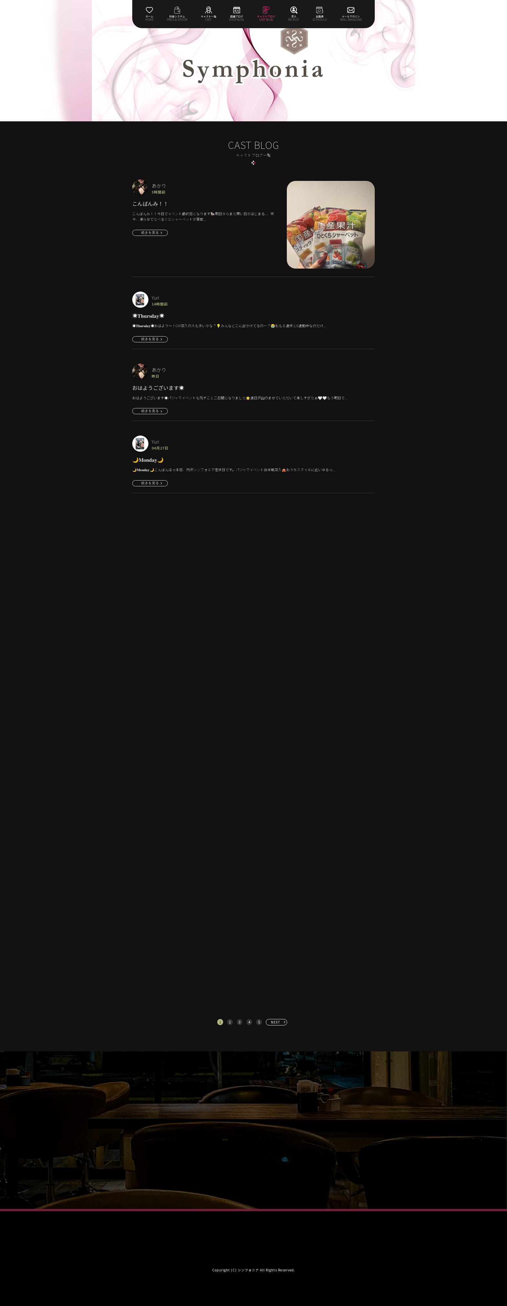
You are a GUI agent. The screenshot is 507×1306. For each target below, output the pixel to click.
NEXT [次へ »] (275, 1022)
